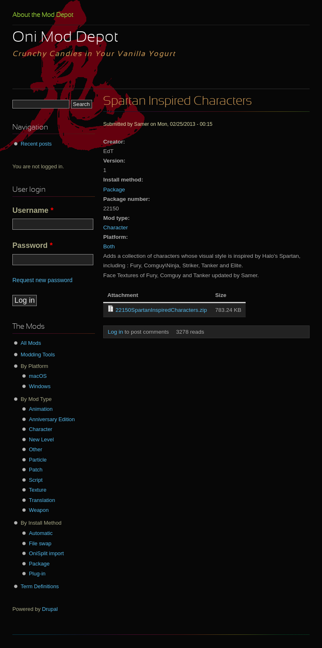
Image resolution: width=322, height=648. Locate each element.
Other (35, 449)
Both (109, 246)
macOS (38, 376)
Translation (42, 500)
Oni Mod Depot (65, 38)
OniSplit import (46, 553)
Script (36, 480)
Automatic (40, 533)
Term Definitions (40, 586)
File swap (40, 543)
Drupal (50, 609)
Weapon (39, 510)
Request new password (42, 280)
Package (114, 189)
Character (115, 227)
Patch (36, 470)
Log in (115, 332)
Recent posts (36, 144)
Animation (40, 409)
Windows (39, 386)
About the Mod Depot (42, 15)
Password (32, 245)
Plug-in (37, 573)
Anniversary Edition (52, 419)
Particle (38, 460)
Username (33, 210)
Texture (37, 490)
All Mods (31, 343)
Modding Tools (38, 354)
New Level (41, 439)
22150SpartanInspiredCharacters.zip (161, 310)
